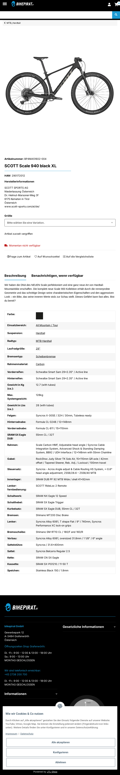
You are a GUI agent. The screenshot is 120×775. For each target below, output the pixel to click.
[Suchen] (56, 15)
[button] (109, 5)
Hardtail (40, 333)
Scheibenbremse (46, 356)
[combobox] (60, 222)
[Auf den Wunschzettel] (47, 256)
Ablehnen (60, 762)
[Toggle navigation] (5, 2)
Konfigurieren (60, 752)
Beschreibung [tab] (15, 275)
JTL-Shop (52, 771)
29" (38, 348)
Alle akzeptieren (61, 742)
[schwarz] (39, 315)
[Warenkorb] (116, 5)
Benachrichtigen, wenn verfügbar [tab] (57, 275)
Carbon (40, 364)
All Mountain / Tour (47, 325)
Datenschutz (26, 733)
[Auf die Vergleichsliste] (78, 256)
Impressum (11, 733)
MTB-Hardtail (44, 340)
